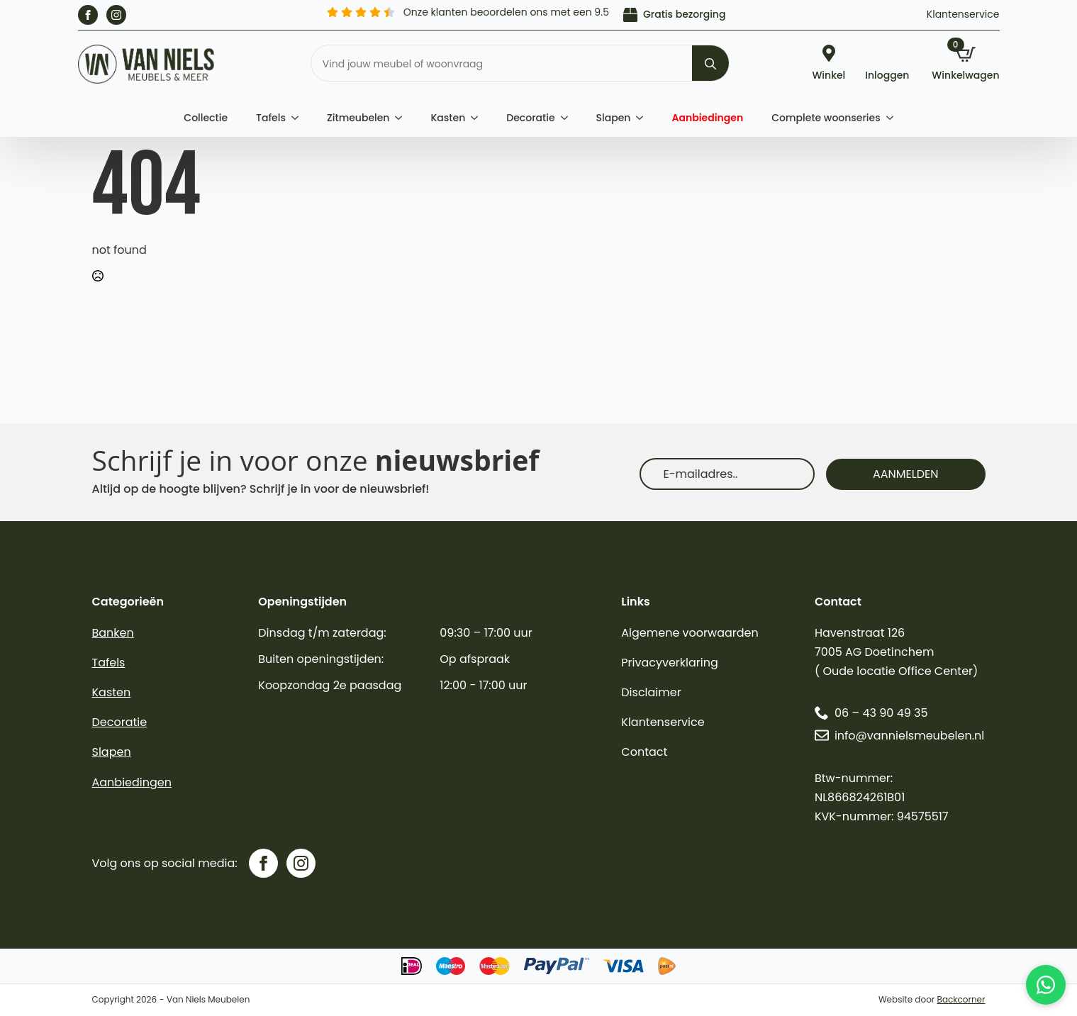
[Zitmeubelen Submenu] (402, 118)
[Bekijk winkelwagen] (965, 64)
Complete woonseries (825, 118)
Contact (644, 752)
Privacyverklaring (669, 662)
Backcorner (961, 999)
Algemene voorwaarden (689, 633)
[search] (710, 63)
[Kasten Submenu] (478, 118)
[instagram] (116, 15)
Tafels (271, 118)
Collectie (206, 118)
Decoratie (530, 118)
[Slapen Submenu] (643, 118)
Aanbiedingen (707, 118)
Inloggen (887, 74)
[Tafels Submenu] (299, 118)
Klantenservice (963, 14)
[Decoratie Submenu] (568, 118)
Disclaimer (651, 692)
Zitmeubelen (358, 118)
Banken (113, 633)
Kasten (447, 118)
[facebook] (88, 15)
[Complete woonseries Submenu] (894, 118)
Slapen (613, 118)
